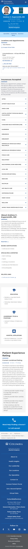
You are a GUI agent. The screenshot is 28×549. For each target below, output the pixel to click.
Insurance (20, 33)
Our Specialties (14, 475)
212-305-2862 (19, 546)
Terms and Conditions (14, 541)
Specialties (6, 33)
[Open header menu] (26, 2)
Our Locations (14, 470)
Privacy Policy (14, 538)
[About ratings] (24, 21)
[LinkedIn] (24, 529)
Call (14, 428)
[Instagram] (19, 529)
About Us (14, 457)
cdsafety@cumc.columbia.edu (14, 518)
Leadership (14, 33)
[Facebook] (3, 529)
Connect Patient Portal (14, 484)
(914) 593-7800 (14, 24)
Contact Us (14, 479)
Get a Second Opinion (14, 489)
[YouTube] (14, 529)
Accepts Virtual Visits (9, 47)
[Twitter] (8, 529)
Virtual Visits (14, 493)
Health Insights (14, 461)
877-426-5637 (14, 509)
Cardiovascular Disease (8, 277)
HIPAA (14, 543)
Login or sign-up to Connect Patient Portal (13, 67)
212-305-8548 (14, 513)
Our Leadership (14, 466)
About (13, 35)
